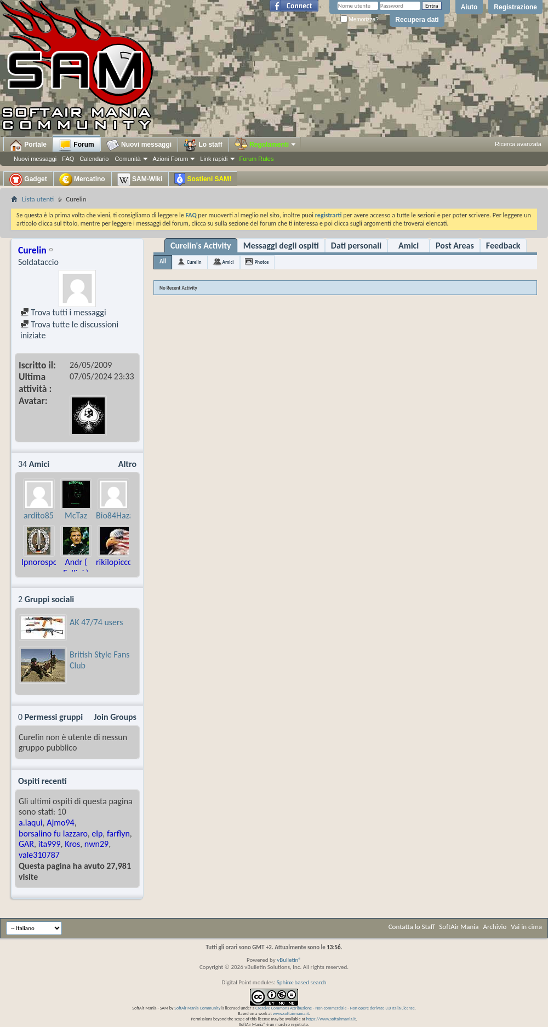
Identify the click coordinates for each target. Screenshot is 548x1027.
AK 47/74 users (96, 622)
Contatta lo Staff (412, 926)
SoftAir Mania (458, 926)
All (162, 261)
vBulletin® (289, 959)
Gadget (28, 179)
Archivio (495, 926)
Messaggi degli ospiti (281, 245)
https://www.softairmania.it (331, 1019)
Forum (76, 145)
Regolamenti (266, 144)
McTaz (76, 515)
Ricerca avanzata (518, 144)
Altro (127, 464)
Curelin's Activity (200, 245)
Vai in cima (526, 926)
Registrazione (515, 7)
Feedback (503, 245)
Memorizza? (359, 19)
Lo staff (203, 145)
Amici (408, 245)
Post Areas (455, 245)
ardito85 (39, 515)
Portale (28, 145)
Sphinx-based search (302, 982)
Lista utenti (38, 199)
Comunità (127, 158)
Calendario (94, 158)
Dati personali (356, 245)
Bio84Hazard (118, 515)
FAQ (68, 158)
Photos (262, 262)
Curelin (194, 262)
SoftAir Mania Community (197, 1008)
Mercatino (82, 179)
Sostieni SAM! (202, 179)
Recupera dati (416, 20)
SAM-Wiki (140, 179)
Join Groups (115, 717)
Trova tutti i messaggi (63, 312)
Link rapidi (213, 158)
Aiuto (469, 7)
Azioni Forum (171, 158)
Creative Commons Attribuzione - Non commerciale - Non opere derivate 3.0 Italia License (335, 1008)
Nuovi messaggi (35, 158)
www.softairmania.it (291, 1013)
